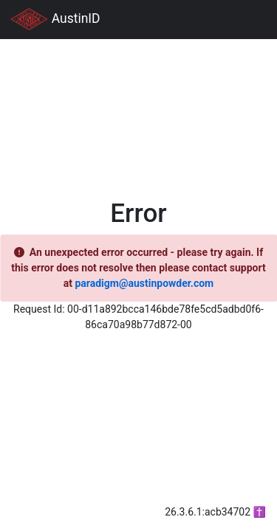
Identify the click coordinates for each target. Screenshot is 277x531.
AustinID (55, 19)
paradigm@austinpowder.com (144, 283)
